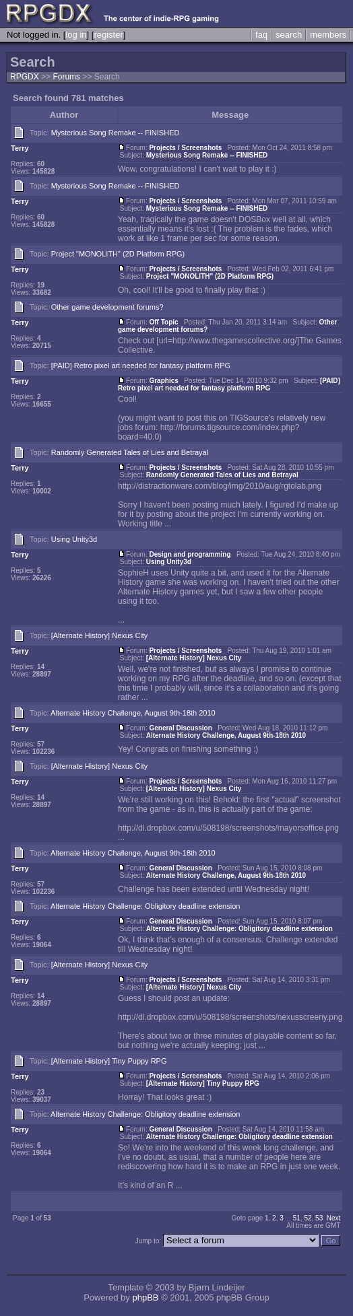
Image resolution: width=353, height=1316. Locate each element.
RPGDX (24, 76)
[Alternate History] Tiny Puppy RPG (109, 1061)
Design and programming (189, 554)
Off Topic (163, 322)
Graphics (163, 380)
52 (307, 1218)
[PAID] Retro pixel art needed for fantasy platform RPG (140, 365)
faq (261, 35)
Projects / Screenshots (185, 147)
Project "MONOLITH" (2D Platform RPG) (118, 254)
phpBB (145, 1297)
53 (319, 1218)
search (289, 35)
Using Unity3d (74, 539)
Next (334, 1218)
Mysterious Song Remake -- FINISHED (115, 133)
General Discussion (180, 728)
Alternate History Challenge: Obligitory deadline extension (145, 906)
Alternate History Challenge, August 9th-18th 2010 (133, 713)
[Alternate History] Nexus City (99, 635)
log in (75, 35)
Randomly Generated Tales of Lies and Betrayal (129, 452)
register (108, 35)
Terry (20, 148)
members (328, 35)
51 (296, 1218)
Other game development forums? (107, 307)
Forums (66, 76)
